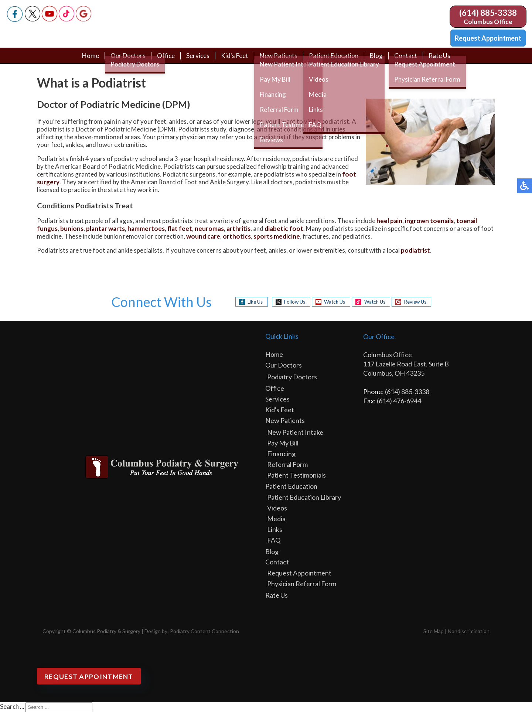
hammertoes (146, 230)
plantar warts (105, 230)
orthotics (237, 238)
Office (162, 60)
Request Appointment (488, 38)
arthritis (238, 230)
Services (195, 60)
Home (84, 60)
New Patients (279, 60)
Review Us (420, 303)
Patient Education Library (304, 499)
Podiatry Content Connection (204, 633)
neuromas (209, 230)
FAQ (273, 542)
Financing (281, 455)
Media (276, 520)
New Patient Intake (295, 434)
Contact (410, 60)
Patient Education (336, 60)
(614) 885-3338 (488, 13)
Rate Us (445, 60)
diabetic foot (284, 230)
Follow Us (290, 303)
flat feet (179, 230)
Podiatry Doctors (292, 379)
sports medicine (276, 238)
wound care (203, 238)
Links (274, 531)
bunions (71, 230)
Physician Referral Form (301, 585)
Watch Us (332, 303)
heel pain (389, 222)
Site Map (433, 633)
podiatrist (415, 252)
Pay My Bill (283, 445)
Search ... (12, 708)
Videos (277, 510)
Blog (380, 60)
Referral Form (287, 466)
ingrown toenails (429, 222)
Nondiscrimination (469, 633)
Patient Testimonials (296, 477)
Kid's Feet (233, 60)
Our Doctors (123, 60)
